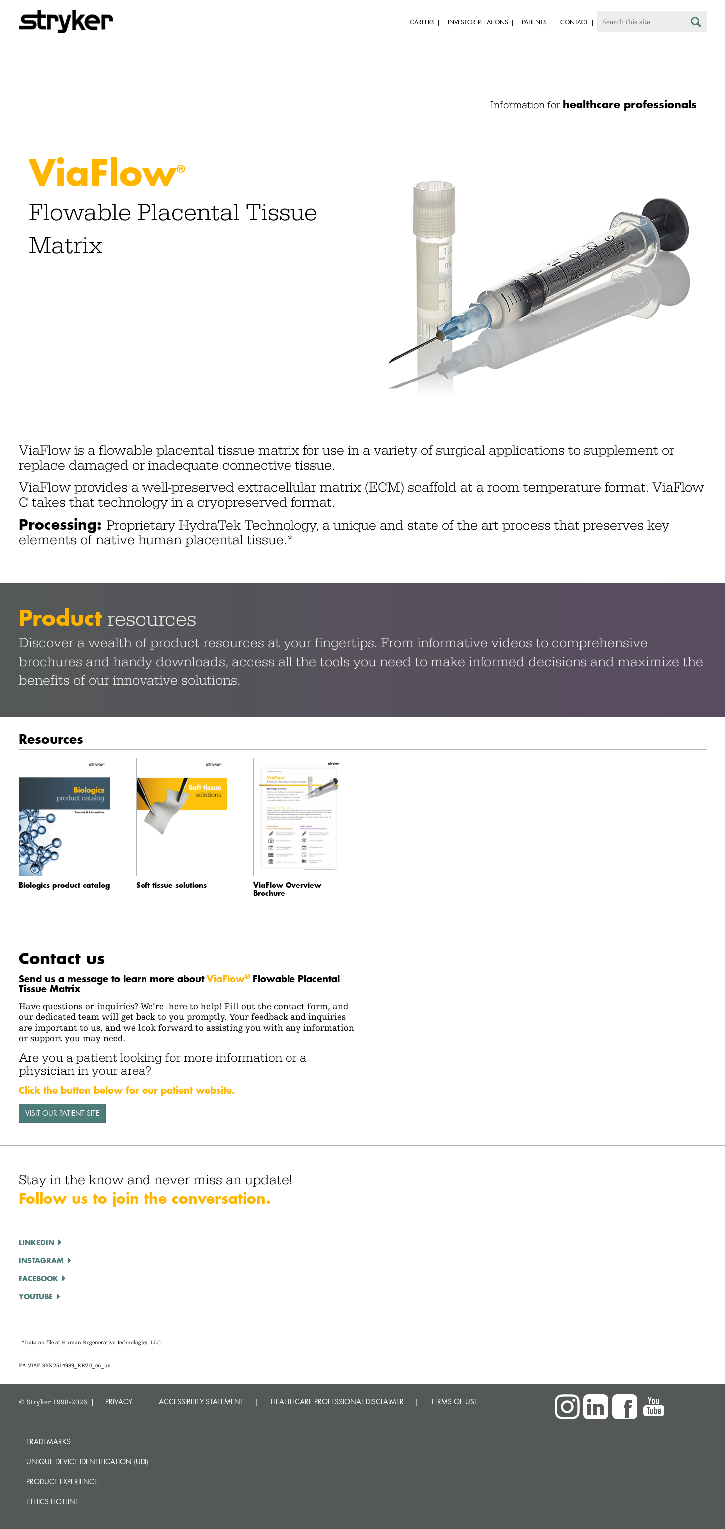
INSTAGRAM (41, 1260)
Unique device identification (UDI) (87, 1461)
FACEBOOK (38, 1278)
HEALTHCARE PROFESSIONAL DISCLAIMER (337, 1401)
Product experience (62, 1481)
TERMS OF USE (454, 1401)
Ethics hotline (52, 1501)
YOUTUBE (36, 1296)
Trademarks (48, 1441)
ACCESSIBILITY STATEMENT (201, 1401)
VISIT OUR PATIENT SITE (62, 1113)
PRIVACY (118, 1401)
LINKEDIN (36, 1242)
